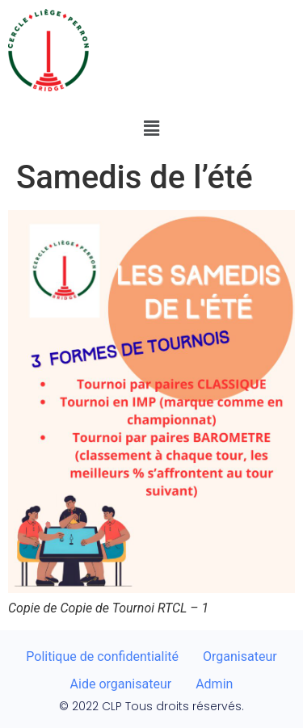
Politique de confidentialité (102, 656)
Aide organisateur (121, 684)
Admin (214, 684)
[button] (151, 128)
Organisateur (240, 656)
